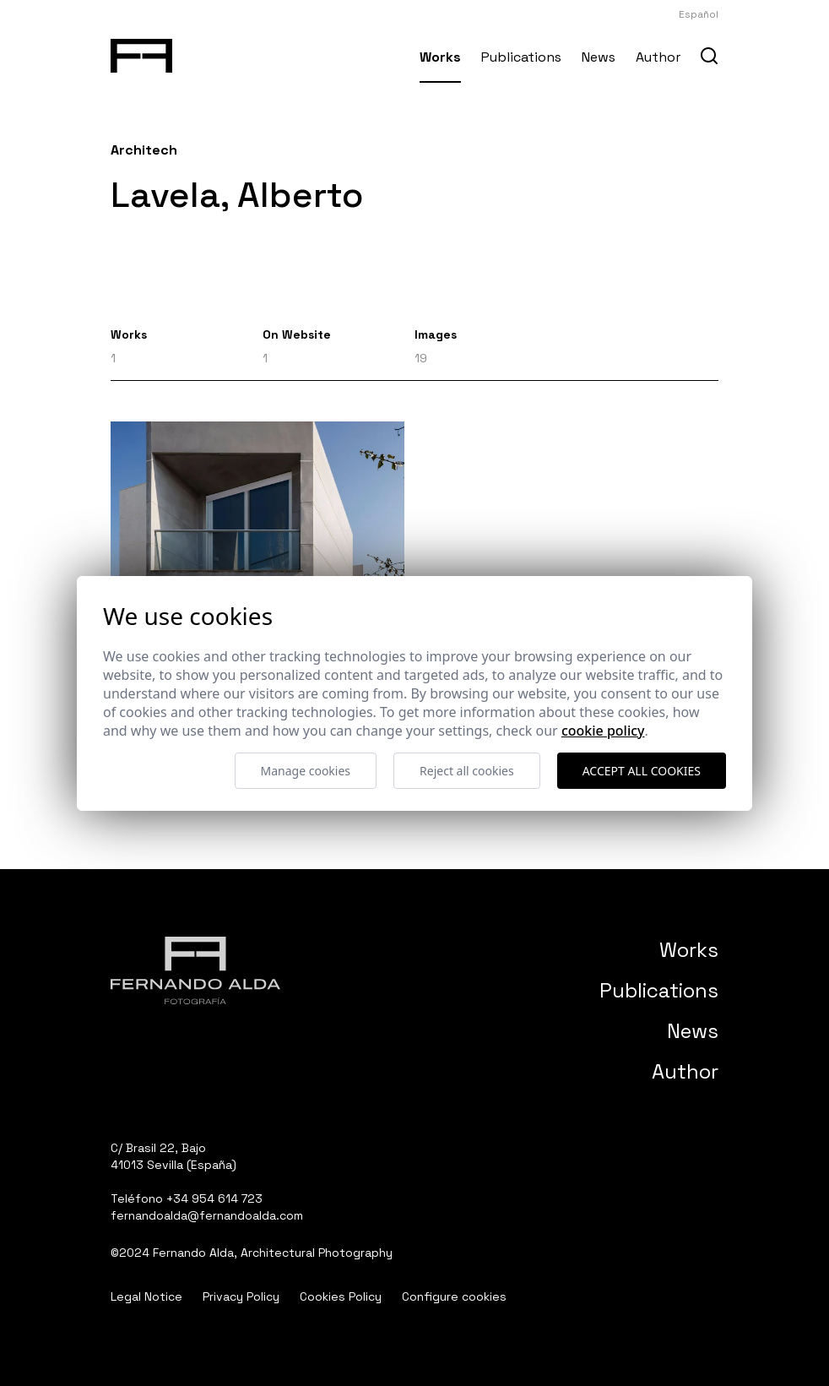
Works (440, 57)
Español (698, 14)
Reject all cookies (467, 771)
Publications (521, 57)
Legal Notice (146, 1296)
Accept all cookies (641, 771)
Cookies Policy (341, 1296)
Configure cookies (454, 1296)
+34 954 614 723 (214, 1198)
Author (658, 57)
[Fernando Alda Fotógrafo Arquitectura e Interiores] (141, 52)
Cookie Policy (603, 730)
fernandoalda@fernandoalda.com (207, 1215)
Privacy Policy (241, 1296)
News (598, 57)
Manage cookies (306, 771)
